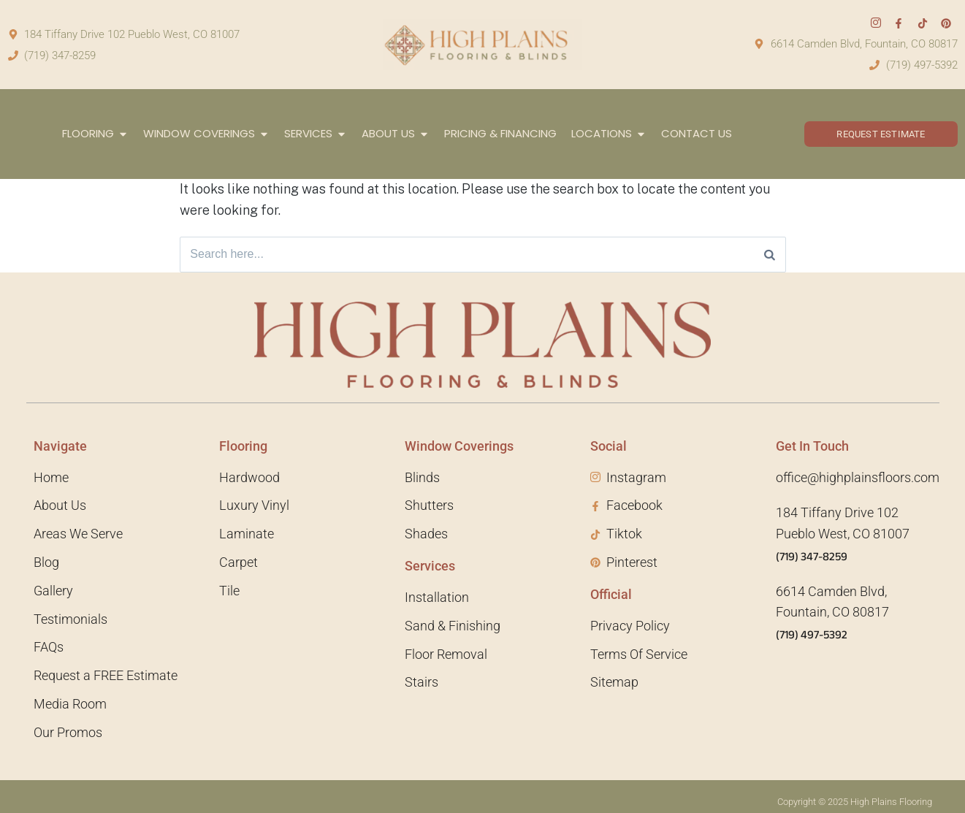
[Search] (769, 255)
